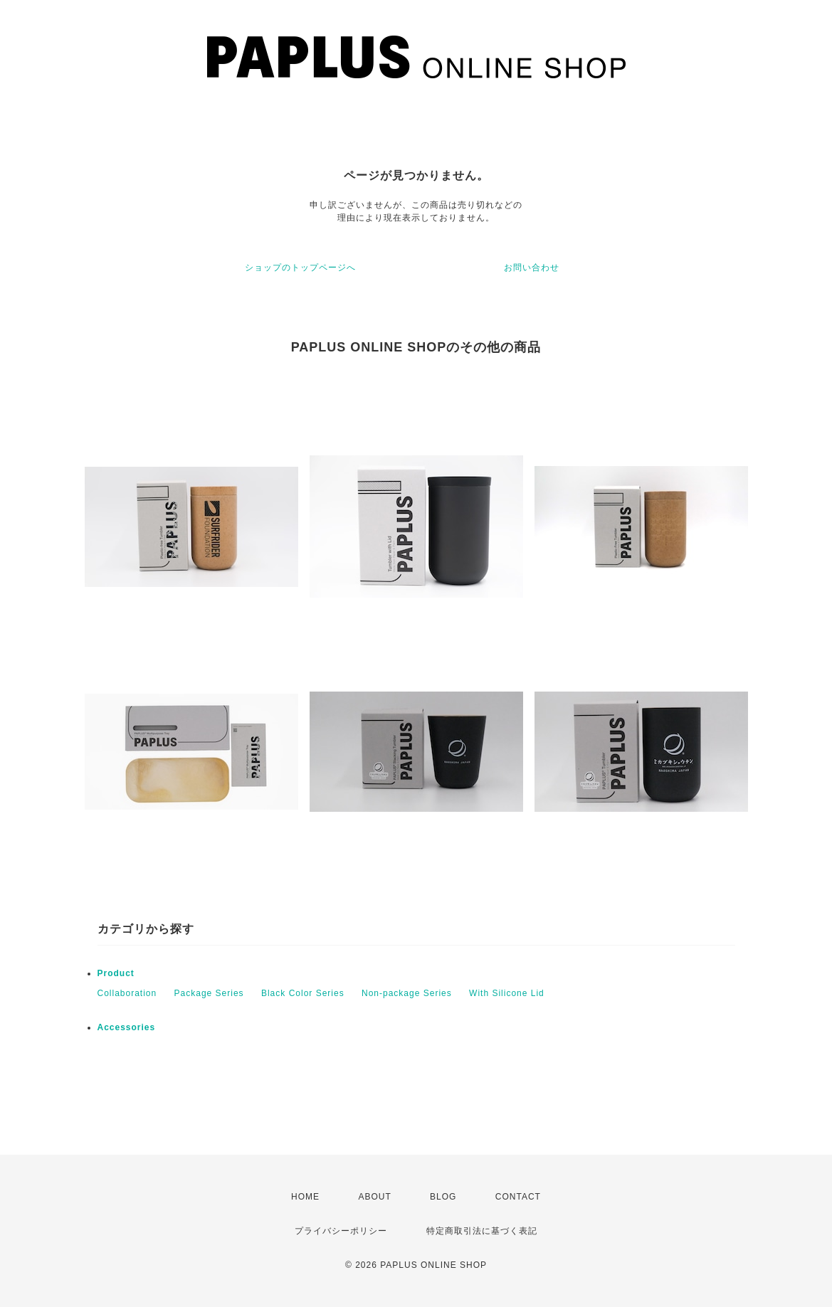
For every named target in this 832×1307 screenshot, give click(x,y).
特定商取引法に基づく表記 (481, 1231)
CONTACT (518, 1197)
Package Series (209, 993)
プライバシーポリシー (341, 1231)
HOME (305, 1197)
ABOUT (374, 1197)
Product (116, 973)
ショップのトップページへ (300, 267)
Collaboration (127, 993)
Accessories (127, 1027)
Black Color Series (302, 993)
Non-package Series (407, 993)
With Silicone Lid (506, 993)
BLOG (443, 1197)
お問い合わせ (531, 267)
